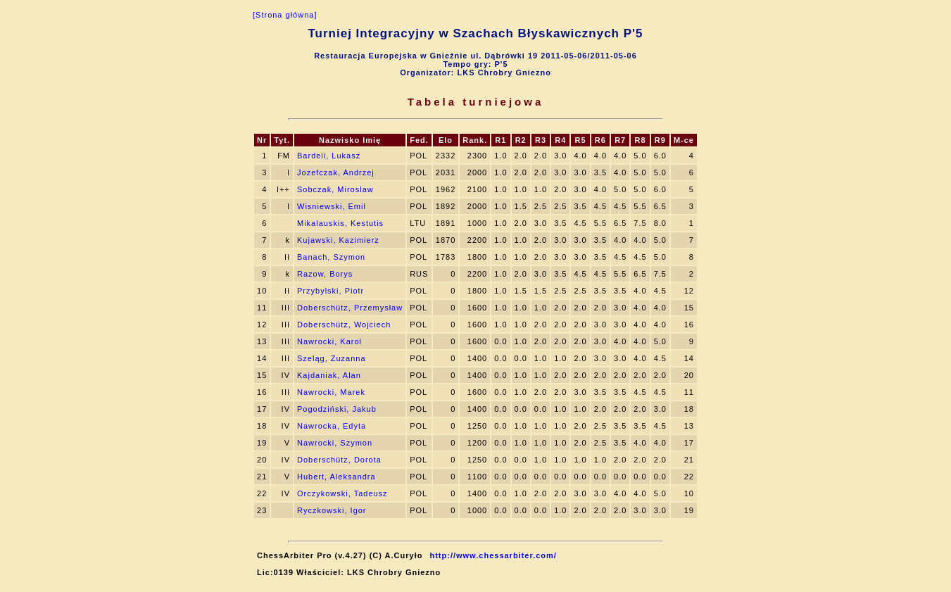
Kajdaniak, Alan (329, 375)
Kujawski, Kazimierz (338, 240)
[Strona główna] (285, 15)
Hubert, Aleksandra (336, 476)
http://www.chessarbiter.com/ (492, 555)
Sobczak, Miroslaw (335, 189)
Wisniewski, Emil (331, 206)
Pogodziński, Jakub (337, 409)
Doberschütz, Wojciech (344, 324)
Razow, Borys (325, 274)
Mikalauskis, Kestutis (340, 223)
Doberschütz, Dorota (339, 459)
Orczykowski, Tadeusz (342, 493)
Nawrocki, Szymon (334, 443)
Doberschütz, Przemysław (350, 307)
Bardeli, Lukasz (328, 155)
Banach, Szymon (331, 257)
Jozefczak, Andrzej (335, 172)
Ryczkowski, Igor (332, 510)
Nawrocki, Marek (331, 392)
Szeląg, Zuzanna (331, 358)
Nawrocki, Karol (329, 341)
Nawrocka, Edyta (331, 426)
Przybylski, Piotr (330, 290)
